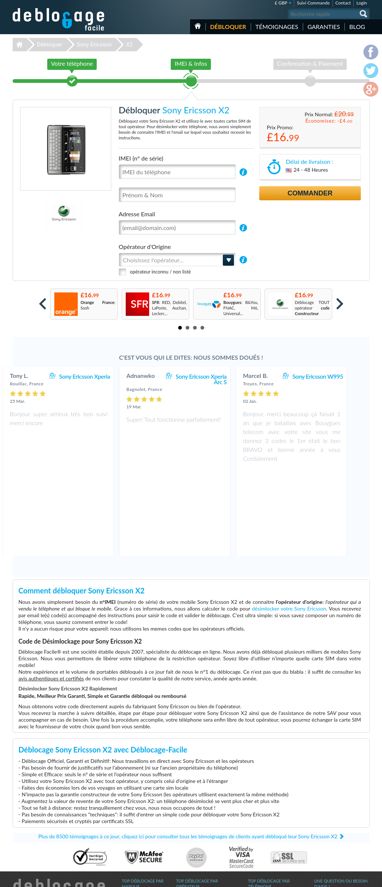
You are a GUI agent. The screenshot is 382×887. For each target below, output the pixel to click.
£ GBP (281, 3)
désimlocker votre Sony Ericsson (289, 524)
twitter (349, 878)
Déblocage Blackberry (141, 827)
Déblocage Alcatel (138, 844)
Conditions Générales (333, 815)
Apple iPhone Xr (262, 816)
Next (339, 304)
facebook (334, 878)
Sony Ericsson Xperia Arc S (217, 379)
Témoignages (277, 26)
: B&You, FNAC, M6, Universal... (241, 308)
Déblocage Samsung (140, 816)
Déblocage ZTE (136, 833)
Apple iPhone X (262, 810)
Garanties (324, 26)
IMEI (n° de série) (141, 158)
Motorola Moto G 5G (267, 844)
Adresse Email (137, 213)
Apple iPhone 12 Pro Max (271, 838)
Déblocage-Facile (59, 19)
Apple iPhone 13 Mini (267, 827)
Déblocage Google (138, 838)
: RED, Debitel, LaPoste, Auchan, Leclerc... (169, 308)
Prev (42, 304)
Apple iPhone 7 (262, 821)
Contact (343, 3)
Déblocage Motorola (140, 821)
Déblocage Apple (137, 810)
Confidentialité (327, 821)
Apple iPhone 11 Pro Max (271, 833)
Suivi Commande (313, 3)
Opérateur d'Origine (145, 246)
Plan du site (324, 826)
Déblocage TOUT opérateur (312, 308)
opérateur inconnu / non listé (160, 272)
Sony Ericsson (94, 44)
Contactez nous (328, 809)
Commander (310, 193)
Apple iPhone (260, 849)
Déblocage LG (134, 849)
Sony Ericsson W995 (333, 376)
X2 (129, 44)
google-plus (364, 878)
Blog (357, 26)
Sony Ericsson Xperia (100, 376)
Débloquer (228, 26)
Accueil (198, 26)
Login (361, 3)
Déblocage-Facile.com (59, 805)
